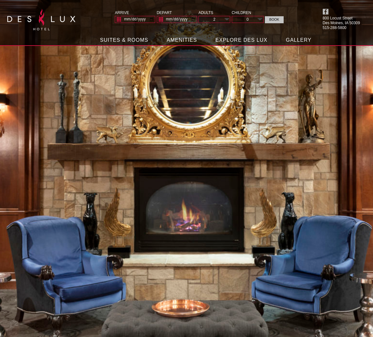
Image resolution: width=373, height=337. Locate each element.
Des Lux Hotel (41, 22)
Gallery (299, 40)
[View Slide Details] (186, 168)
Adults (205, 13)
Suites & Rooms (124, 40)
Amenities (182, 40)
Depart (164, 13)
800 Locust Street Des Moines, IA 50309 (341, 20)
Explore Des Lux (241, 40)
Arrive (122, 13)
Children (241, 13)
